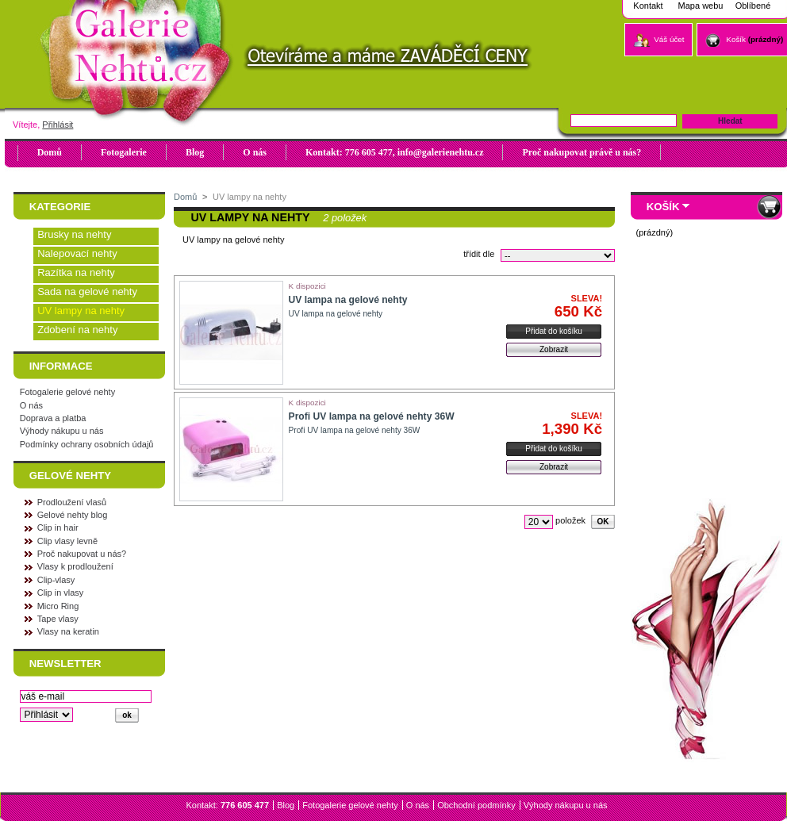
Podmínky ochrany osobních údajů (87, 444)
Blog (285, 805)
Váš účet (669, 39)
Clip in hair (58, 527)
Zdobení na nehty (77, 330)
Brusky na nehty (74, 234)
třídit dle (478, 254)
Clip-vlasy (56, 580)
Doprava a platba (53, 418)
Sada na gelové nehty (87, 291)
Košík (736, 39)
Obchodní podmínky (476, 805)
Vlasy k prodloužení (75, 566)
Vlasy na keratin (68, 631)
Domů (185, 196)
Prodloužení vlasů (71, 502)
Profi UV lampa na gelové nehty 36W (372, 416)
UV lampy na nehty (81, 310)
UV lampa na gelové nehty (348, 299)
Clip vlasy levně (67, 541)
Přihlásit (57, 124)
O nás (31, 405)
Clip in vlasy (60, 592)
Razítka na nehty (76, 272)
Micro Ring (58, 606)
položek (570, 520)
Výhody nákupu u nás (62, 430)
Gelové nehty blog (72, 515)
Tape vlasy (58, 618)
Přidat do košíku (553, 331)
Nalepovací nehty (77, 253)
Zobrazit (553, 349)
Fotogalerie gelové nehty (67, 392)
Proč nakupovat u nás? (82, 553)
